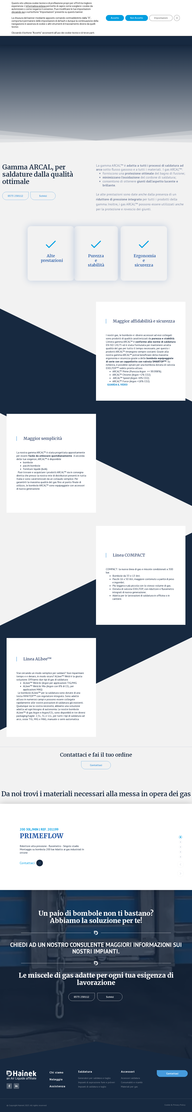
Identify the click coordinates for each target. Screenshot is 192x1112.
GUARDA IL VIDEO (117, 384)
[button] (180, 864)
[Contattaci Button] (31, 863)
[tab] (180, 837)
